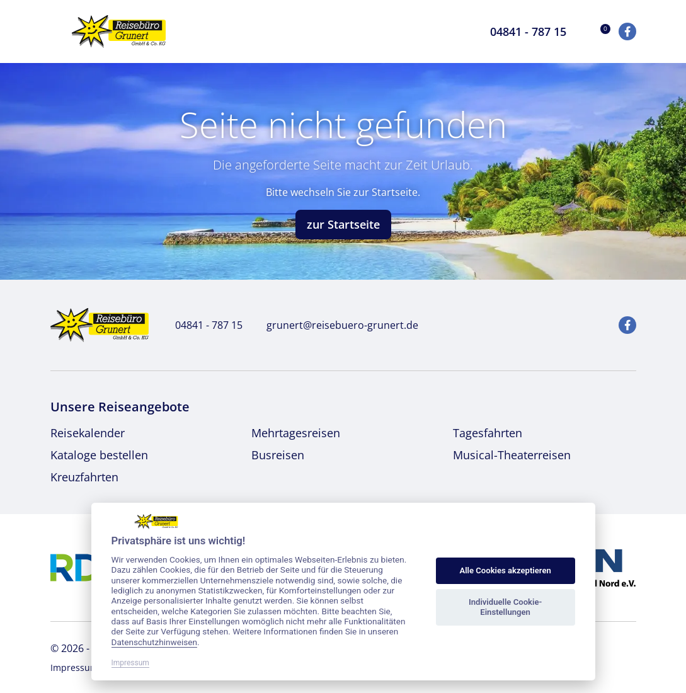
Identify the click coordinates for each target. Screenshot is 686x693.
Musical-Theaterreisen (512, 454)
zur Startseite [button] (343, 224)
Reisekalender (87, 432)
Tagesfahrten (487, 432)
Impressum (74, 667)
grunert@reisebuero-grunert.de (335, 325)
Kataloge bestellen (99, 454)
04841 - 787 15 (202, 325)
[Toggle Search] (461, 31)
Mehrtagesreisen (295, 432)
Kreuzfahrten (84, 476)
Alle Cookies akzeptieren (505, 570)
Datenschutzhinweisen (154, 642)
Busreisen (277, 454)
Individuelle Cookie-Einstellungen (505, 607)
